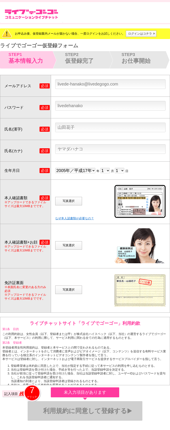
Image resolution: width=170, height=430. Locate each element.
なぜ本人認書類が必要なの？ (74, 218)
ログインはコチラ (140, 33)
